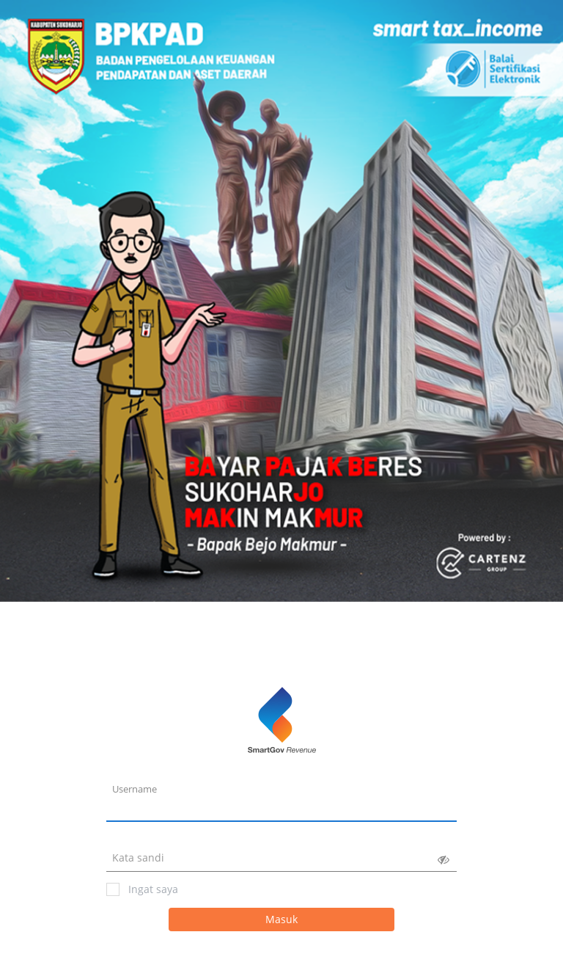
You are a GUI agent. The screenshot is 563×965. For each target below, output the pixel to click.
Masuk (281, 919)
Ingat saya (142, 889)
